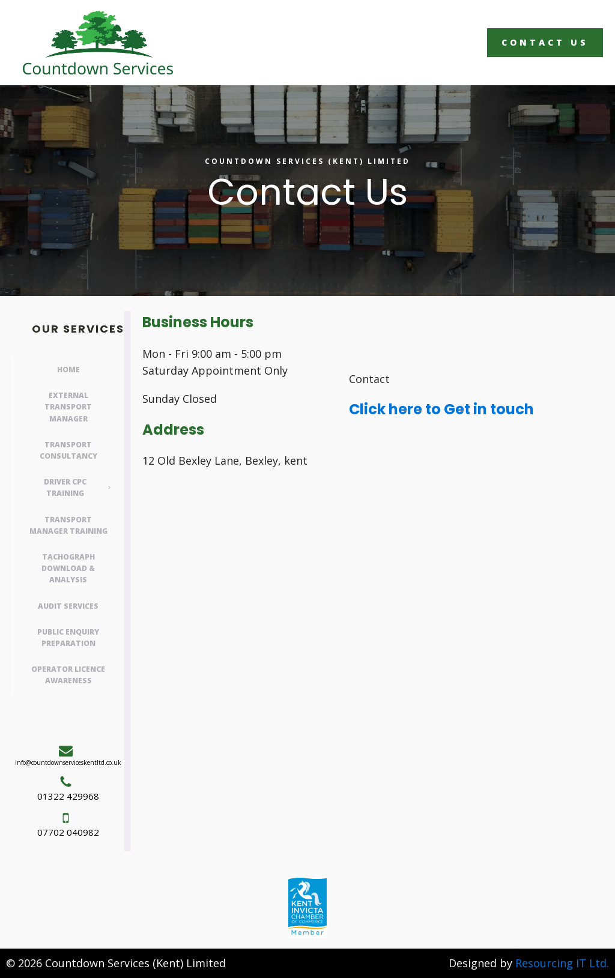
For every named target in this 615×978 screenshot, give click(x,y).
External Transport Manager (68, 406)
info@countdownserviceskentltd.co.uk (68, 762)
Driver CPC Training (65, 487)
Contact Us (545, 42)
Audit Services (68, 606)
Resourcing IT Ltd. (562, 963)
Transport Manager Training (68, 525)
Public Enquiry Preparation (68, 637)
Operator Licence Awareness (68, 675)
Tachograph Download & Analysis (68, 568)
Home (68, 369)
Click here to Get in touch (441, 409)
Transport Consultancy (68, 450)
